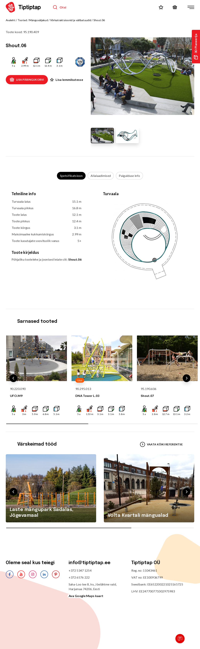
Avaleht (10, 20)
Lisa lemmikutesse (66, 79)
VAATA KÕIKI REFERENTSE (161, 444)
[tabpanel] (100, 240)
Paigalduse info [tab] (129, 175)
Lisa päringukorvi (27, 79)
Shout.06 (75, 259)
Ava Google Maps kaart (86, 596)
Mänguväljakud (38, 20)
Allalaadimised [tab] (101, 175)
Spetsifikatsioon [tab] (71, 175)
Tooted (22, 20)
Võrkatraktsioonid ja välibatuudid (70, 20)
